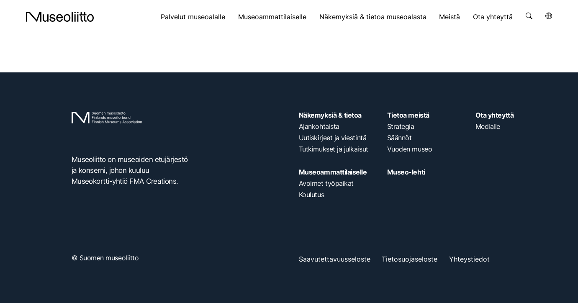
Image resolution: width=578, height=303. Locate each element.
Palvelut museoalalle (193, 17)
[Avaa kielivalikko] (548, 16)
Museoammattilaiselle (272, 17)
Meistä (449, 17)
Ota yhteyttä (493, 17)
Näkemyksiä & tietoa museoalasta (372, 17)
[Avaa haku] (529, 16)
